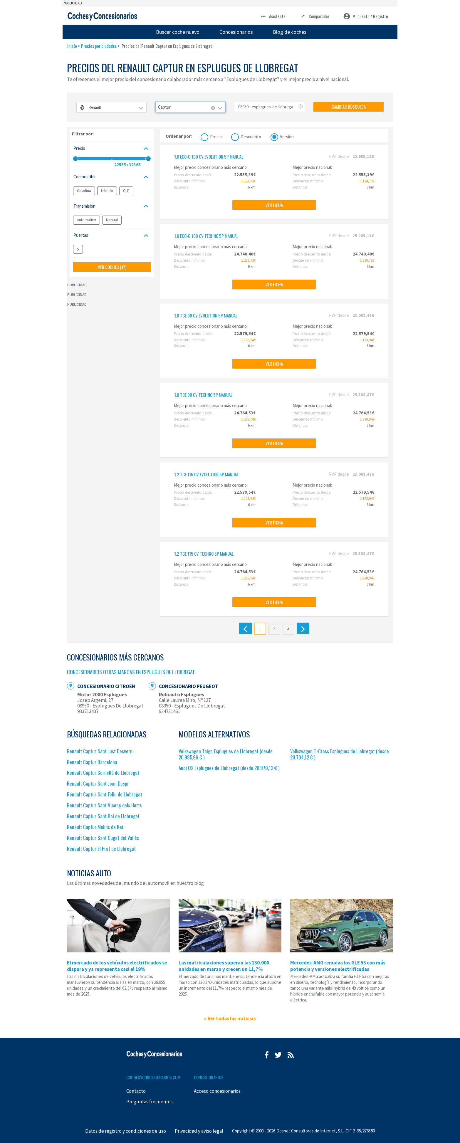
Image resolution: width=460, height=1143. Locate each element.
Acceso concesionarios (217, 1091)
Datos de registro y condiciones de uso (125, 1131)
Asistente (273, 16)
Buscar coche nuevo (177, 31)
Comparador (314, 16)
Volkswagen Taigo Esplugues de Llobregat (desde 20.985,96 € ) (226, 754)
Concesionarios (236, 31)
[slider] (75, 159)
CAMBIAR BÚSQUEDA (349, 106)
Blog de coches (289, 31)
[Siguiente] (303, 628)
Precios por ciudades (99, 46)
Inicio (72, 46)
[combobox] (111, 107)
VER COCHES (112, 267)
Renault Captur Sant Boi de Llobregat (103, 816)
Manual (112, 219)
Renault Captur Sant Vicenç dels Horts (104, 805)
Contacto (136, 1091)
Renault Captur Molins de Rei (95, 827)
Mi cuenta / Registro (365, 16)
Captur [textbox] (164, 107)
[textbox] (111, 107)
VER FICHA (274, 205)
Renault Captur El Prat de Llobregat (101, 848)
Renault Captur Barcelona (92, 762)
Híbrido (107, 190)
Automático (86, 219)
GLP (126, 190)
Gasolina (84, 190)
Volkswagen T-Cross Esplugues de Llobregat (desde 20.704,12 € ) (339, 754)
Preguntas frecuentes (149, 1101)
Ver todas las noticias (232, 1018)
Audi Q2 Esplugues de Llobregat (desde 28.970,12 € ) (229, 767)
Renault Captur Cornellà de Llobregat (103, 772)
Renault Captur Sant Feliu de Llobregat (104, 794)
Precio (216, 136)
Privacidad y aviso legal (199, 1131)
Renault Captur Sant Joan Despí (97, 783)
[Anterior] (245, 628)
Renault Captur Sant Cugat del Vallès (103, 837)
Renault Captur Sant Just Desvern (99, 751)
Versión (287, 136)
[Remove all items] (213, 108)
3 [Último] (288, 628)
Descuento (251, 136)
